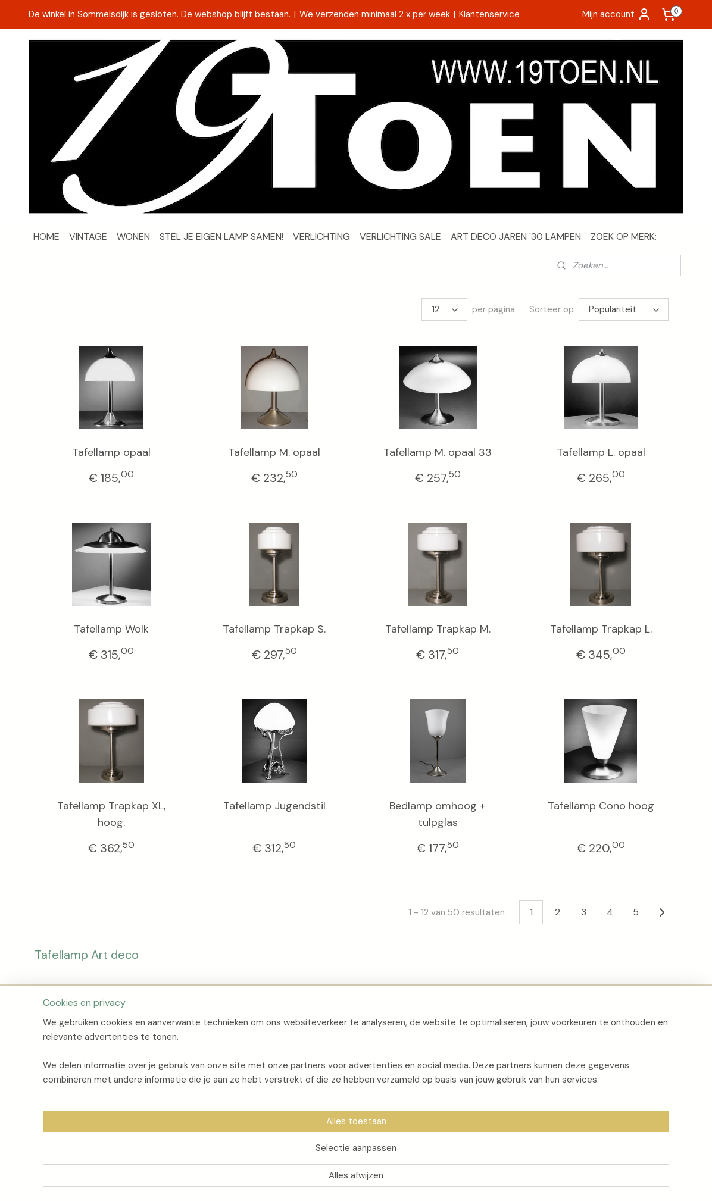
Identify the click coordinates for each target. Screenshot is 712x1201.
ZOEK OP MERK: (624, 236)
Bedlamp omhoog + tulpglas (437, 814)
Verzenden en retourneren (85, 1048)
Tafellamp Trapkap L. (601, 629)
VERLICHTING (321, 236)
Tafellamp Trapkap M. (438, 629)
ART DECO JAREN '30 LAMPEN (516, 236)
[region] (277, 1151)
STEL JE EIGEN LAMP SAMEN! (221, 236)
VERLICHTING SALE (400, 236)
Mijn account (616, 14)
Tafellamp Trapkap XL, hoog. (111, 814)
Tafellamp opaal (111, 452)
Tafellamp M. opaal (274, 452)
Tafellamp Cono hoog (601, 806)
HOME (46, 236)
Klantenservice (489, 14)
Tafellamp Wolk (111, 629)
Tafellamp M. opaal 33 (437, 452)
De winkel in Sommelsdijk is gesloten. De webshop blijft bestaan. (160, 14)
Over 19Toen (58, 1035)
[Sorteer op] (623, 309)
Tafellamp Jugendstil (274, 806)
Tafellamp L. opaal (601, 452)
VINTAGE (88, 236)
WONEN (133, 236)
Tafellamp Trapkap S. (274, 629)
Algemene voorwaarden (80, 1061)
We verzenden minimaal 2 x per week (374, 14)
